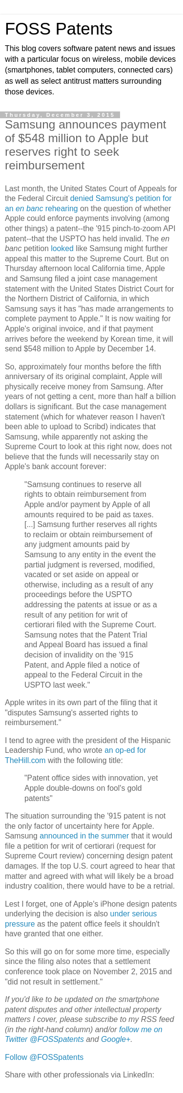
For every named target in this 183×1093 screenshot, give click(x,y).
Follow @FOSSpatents (44, 1057)
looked (62, 248)
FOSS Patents (59, 28)
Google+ (115, 1039)
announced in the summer (84, 836)
